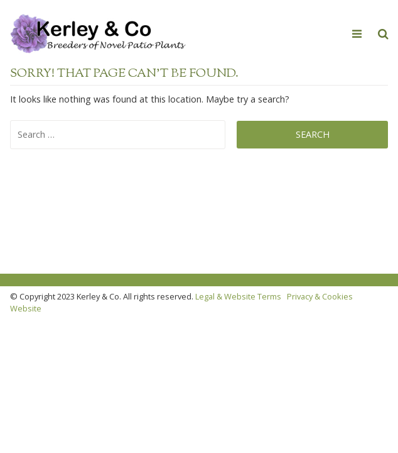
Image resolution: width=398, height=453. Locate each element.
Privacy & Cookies (320, 296)
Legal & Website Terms (238, 296)
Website (25, 308)
